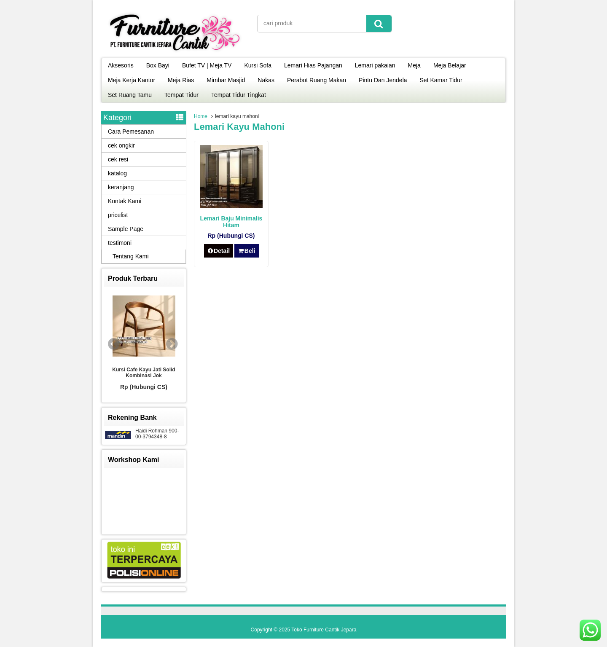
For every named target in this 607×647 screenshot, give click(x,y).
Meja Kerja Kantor (131, 80)
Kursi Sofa (257, 65)
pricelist (118, 215)
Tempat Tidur (181, 94)
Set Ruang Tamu (130, 94)
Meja (414, 65)
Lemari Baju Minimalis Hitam (231, 221)
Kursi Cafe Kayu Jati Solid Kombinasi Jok (143, 373)
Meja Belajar (449, 65)
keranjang (121, 187)
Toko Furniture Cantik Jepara (323, 630)
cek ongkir (121, 145)
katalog (117, 173)
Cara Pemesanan (131, 131)
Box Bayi (157, 65)
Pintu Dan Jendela (383, 80)
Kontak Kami (124, 201)
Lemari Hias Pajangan (313, 65)
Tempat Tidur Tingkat (238, 94)
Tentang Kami (131, 256)
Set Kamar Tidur (441, 80)
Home (200, 116)
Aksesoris (121, 65)
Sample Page (125, 229)
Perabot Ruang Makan (316, 80)
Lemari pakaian (375, 65)
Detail (218, 250)
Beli (246, 250)
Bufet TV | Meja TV (207, 65)
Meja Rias (181, 80)
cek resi (118, 159)
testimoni (120, 242)
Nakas (266, 80)
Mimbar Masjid (226, 80)
